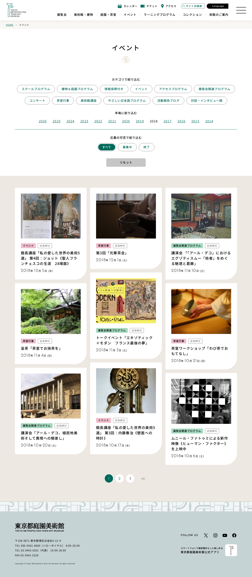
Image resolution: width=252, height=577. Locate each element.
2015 (195, 121)
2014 (209, 121)
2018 (154, 121)
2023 (84, 121)
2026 (43, 121)
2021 (112, 121)
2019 (140, 121)
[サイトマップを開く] (241, 10)
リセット (126, 162)
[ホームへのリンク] (16, 10)
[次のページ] (143, 478)
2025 (56, 121)
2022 (98, 121)
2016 (181, 121)
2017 (167, 121)
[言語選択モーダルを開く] (217, 6)
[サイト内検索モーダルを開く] (192, 6)
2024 (70, 121)
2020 (126, 121)
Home (9, 24)
